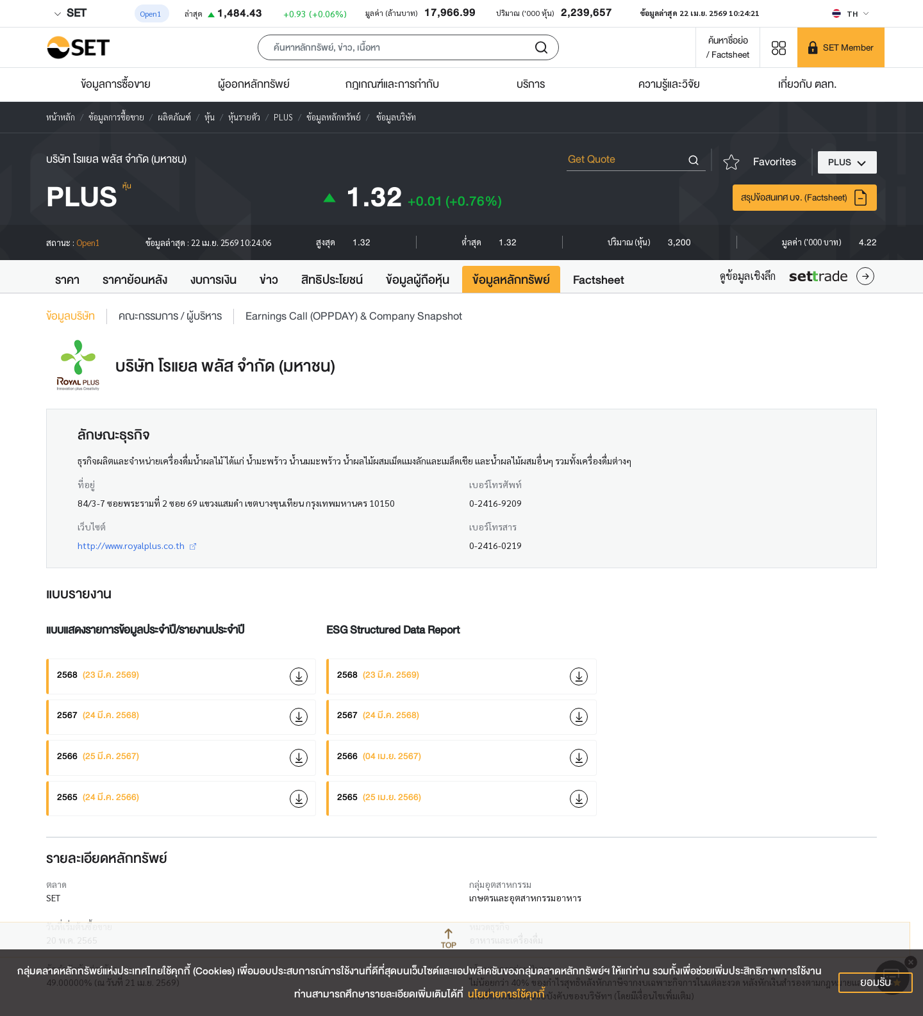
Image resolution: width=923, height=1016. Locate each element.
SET (70, 13)
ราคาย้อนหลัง (135, 280)
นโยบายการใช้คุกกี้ (506, 994)
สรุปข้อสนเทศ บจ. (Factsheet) (805, 198)
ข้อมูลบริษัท (70, 316)
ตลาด (56, 884)
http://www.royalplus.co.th (137, 545)
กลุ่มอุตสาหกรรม (500, 884)
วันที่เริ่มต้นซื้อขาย (79, 926)
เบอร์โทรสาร (493, 526)
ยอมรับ (875, 982)
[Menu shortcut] (778, 47)
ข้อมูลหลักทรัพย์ (511, 280)
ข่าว (269, 280)
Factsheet (598, 280)
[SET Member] (841, 47)
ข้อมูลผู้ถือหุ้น (417, 280)
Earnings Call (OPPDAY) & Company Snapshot (353, 316)
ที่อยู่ (86, 484)
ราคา (67, 280)
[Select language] (850, 13)
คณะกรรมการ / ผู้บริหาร (170, 316)
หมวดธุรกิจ (489, 926)
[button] (408, 47)
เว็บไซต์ (92, 526)
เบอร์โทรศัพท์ (495, 484)
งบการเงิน (213, 280)
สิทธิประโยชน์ (332, 280)
